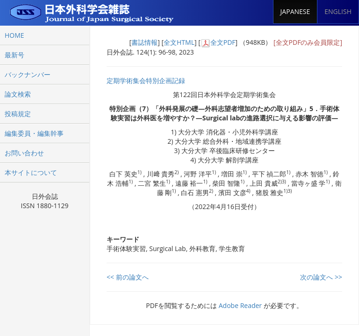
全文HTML (179, 42)
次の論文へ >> (321, 277)
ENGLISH (338, 11)
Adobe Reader (240, 305)
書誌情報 (144, 42)
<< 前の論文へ (128, 277)
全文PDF (223, 42)
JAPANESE (295, 11)
